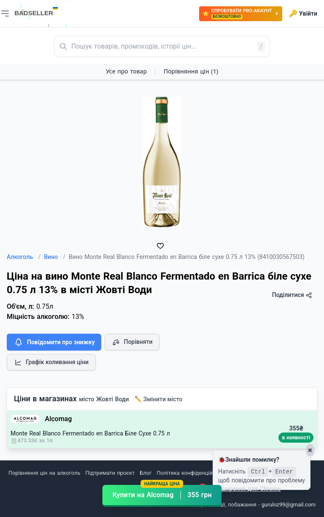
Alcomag (58, 419)
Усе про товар (126, 71)
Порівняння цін (191, 71)
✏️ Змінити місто (159, 399)
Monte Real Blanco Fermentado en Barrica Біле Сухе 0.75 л (90, 433)
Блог (145, 473)
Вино (54, 256)
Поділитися (292, 295)
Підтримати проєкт (110, 473)
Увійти (303, 13)
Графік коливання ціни (51, 362)
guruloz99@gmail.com (289, 504)
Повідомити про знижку (54, 342)
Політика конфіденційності (191, 473)
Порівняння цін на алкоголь (44, 473)
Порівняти (132, 342)
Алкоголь (23, 256)
